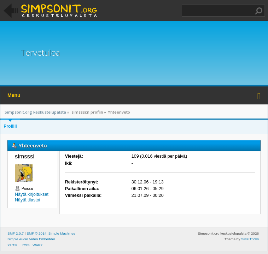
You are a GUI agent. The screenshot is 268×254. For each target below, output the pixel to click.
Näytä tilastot (27, 200)
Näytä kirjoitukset (31, 194)
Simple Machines (61, 233)
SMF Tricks (250, 239)
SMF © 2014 (36, 233)
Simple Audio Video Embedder (31, 239)
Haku (259, 11)
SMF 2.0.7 (15, 233)
